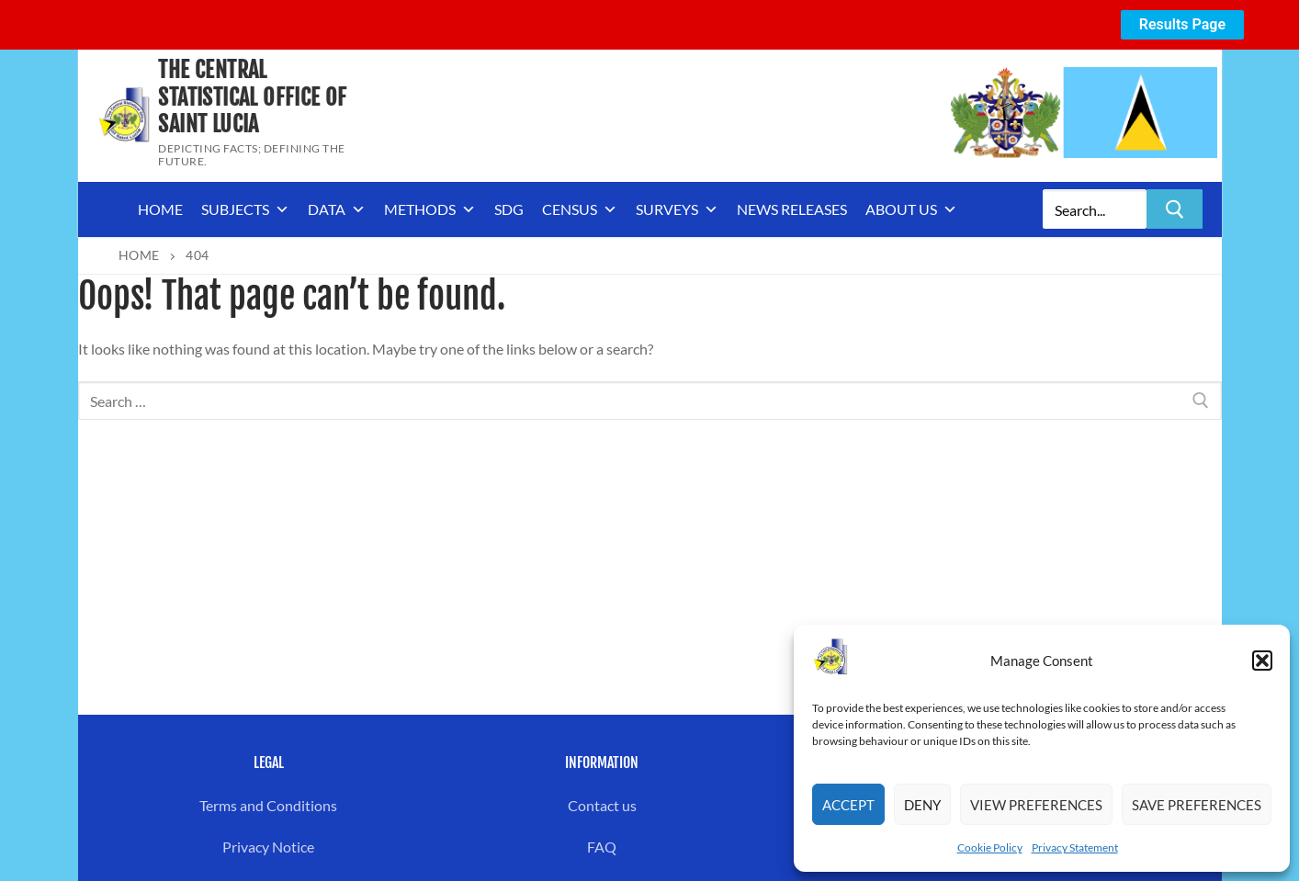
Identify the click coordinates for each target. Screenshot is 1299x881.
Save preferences (1196, 804)
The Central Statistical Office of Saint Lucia (252, 97)
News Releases (792, 209)
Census (579, 209)
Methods (430, 209)
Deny (922, 804)
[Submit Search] (1175, 209)
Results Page (1182, 24)
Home (160, 209)
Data (337, 209)
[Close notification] (1270, 25)
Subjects (245, 209)
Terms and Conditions (268, 805)
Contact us (602, 805)
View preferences (1036, 804)
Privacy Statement (1075, 847)
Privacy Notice (268, 846)
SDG (509, 209)
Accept (848, 804)
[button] (1262, 660)
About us (911, 209)
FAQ (601, 846)
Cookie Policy (989, 847)
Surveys (677, 209)
